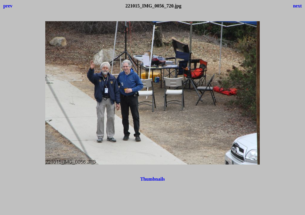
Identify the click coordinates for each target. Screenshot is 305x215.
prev (8, 5)
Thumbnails (152, 179)
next (297, 5)
